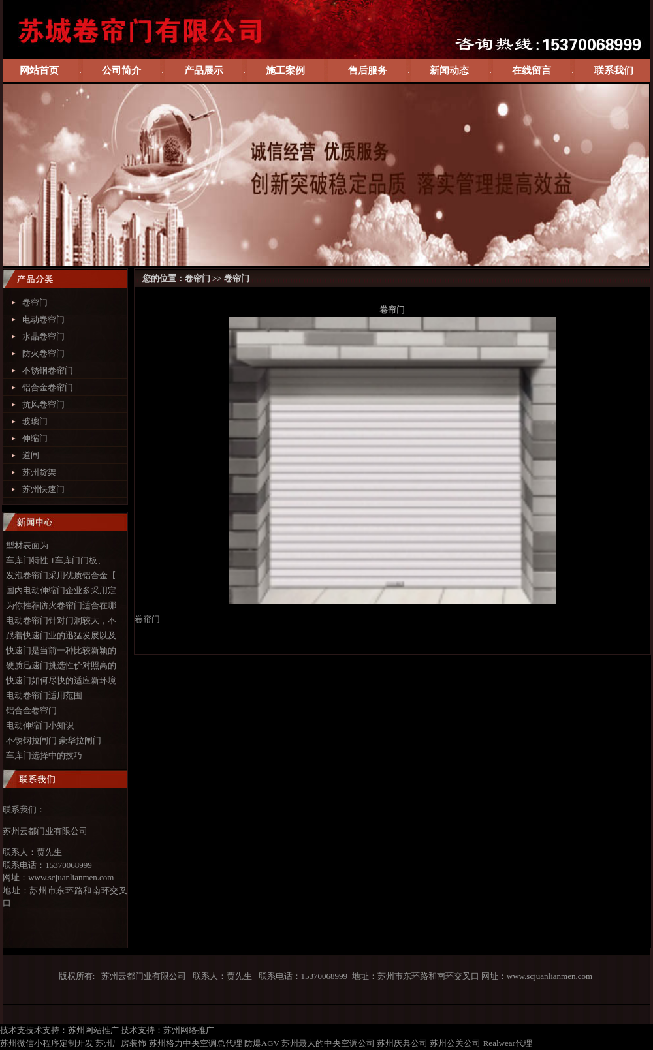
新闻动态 (449, 70)
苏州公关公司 (455, 1043)
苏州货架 (39, 472)
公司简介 (121, 70)
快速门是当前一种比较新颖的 (61, 650)
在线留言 (531, 70)
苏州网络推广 (188, 1030)
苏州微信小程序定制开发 (46, 1043)
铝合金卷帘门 (47, 387)
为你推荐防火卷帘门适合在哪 (61, 605)
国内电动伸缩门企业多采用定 (61, 590)
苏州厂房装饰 (120, 1043)
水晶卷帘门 (43, 336)
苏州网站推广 (93, 1030)
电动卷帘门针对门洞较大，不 (61, 620)
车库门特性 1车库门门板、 (56, 560)
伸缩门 (35, 438)
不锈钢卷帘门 (47, 370)
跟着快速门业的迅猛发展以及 (61, 635)
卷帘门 (35, 302)
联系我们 (613, 70)
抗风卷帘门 (43, 404)
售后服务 (367, 70)
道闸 (30, 455)
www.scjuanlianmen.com (71, 877)
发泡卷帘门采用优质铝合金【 (61, 575)
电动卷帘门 (43, 319)
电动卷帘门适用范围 (44, 695)
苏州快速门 (43, 489)
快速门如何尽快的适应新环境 (61, 680)
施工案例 (285, 70)
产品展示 (203, 70)
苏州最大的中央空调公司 (328, 1043)
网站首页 (39, 70)
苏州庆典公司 (402, 1043)
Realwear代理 (507, 1043)
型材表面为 (27, 545)
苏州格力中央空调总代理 (195, 1043)
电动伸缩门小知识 (40, 725)
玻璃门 (35, 421)
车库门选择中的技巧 (44, 755)
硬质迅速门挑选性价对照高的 (61, 665)
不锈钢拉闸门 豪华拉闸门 (53, 740)
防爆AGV (261, 1043)
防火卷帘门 (43, 353)
